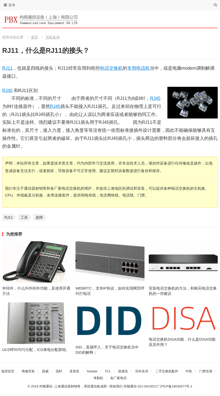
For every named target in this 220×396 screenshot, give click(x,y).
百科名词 (53, 37)
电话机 (143, 68)
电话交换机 (111, 68)
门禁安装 (205, 371)
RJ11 (7, 68)
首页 (34, 37)
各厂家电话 (118, 378)
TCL (108, 371)
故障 (39, 217)
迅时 (59, 371)
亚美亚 (74, 371)
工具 (24, 217)
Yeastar (92, 371)
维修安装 (28, 371)
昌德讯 (123, 371)
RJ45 (7, 90)
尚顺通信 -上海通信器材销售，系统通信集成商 (73, 386)
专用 (131, 68)
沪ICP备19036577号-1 (176, 386)
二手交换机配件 (166, 371)
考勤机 (98, 378)
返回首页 (7, 371)
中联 (189, 371)
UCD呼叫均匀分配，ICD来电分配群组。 (36, 349)
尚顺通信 (130, 386)
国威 (45, 371)
